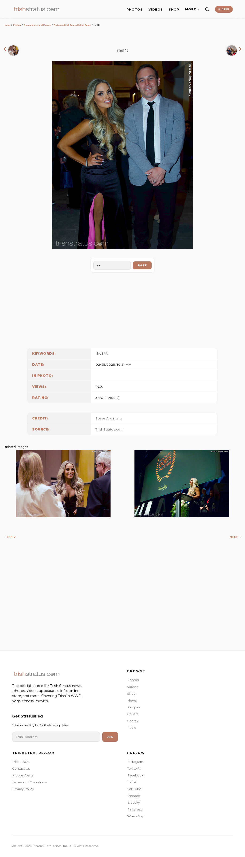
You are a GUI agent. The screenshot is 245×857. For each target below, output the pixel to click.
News (132, 700)
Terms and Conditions (29, 782)
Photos (17, 25)
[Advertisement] (122, 309)
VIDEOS (156, 9)
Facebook (135, 775)
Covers (132, 714)
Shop (131, 693)
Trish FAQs (20, 762)
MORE (192, 9)
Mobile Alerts (22, 775)
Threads (133, 796)
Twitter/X (134, 768)
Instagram (135, 762)
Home (7, 25)
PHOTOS (134, 9)
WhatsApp (135, 816)
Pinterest (134, 809)
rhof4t (102, 353)
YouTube (134, 789)
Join (110, 737)
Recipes (133, 707)
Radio (131, 727)
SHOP (174, 9)
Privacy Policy (23, 789)
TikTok (132, 782)
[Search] (207, 9)
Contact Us (21, 768)
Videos (132, 687)
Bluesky (133, 802)
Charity (132, 721)
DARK (223, 9)
